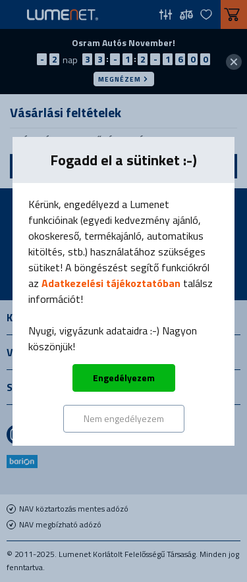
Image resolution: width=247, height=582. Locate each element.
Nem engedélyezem (124, 418)
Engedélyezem (124, 377)
